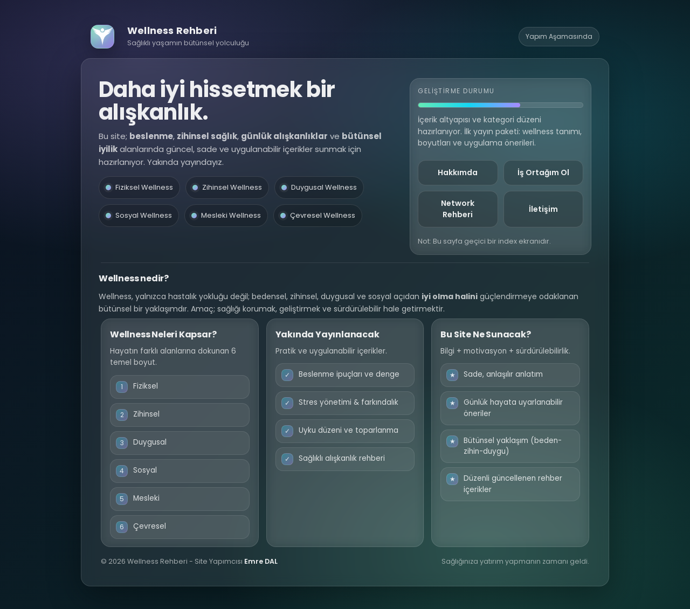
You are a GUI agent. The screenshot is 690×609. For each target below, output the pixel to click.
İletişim (543, 209)
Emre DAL (261, 561)
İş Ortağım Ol (543, 172)
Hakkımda (458, 172)
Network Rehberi (457, 209)
